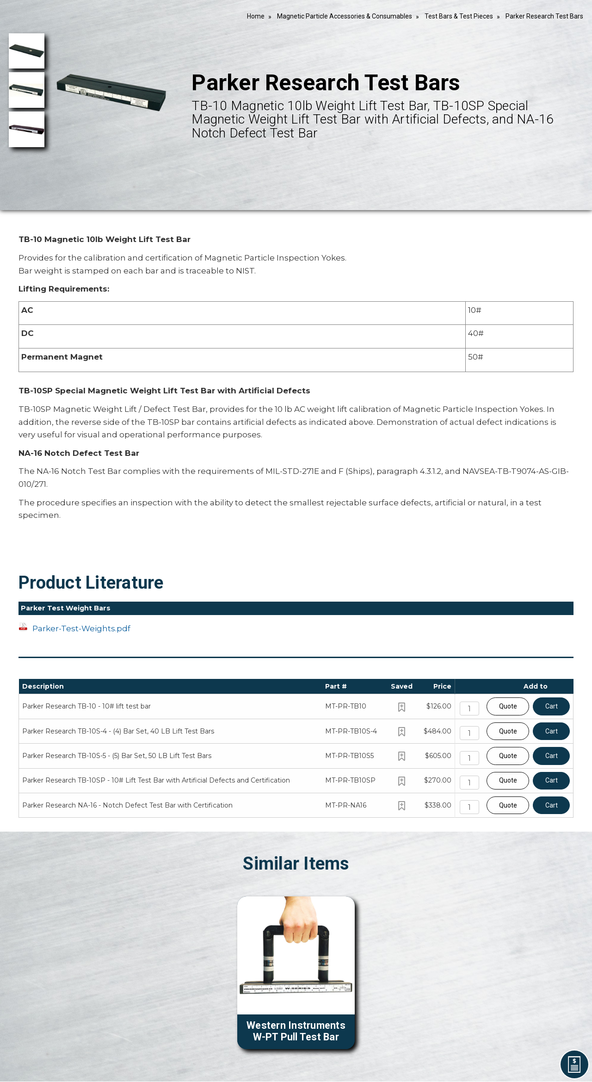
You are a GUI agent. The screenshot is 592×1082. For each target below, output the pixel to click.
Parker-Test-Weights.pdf (81, 628)
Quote (508, 706)
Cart (551, 706)
